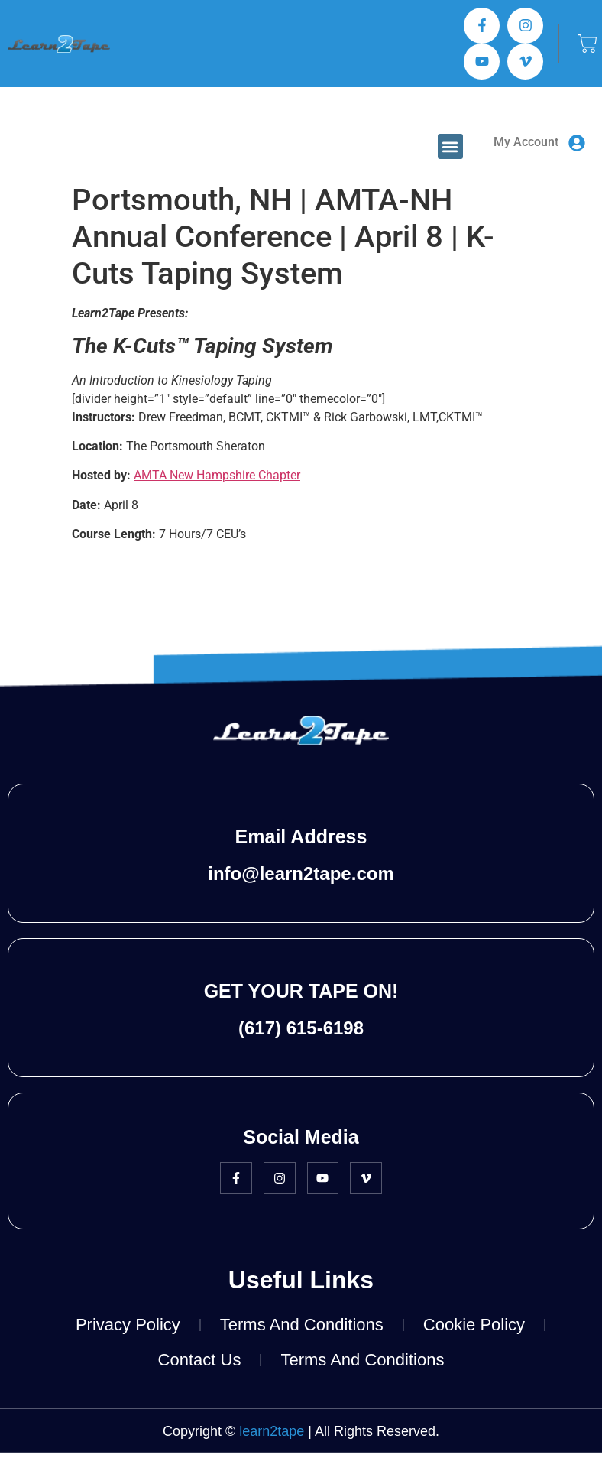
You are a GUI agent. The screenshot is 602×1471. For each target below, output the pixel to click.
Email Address (301, 836)
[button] (450, 146)
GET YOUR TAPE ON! (301, 991)
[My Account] (576, 143)
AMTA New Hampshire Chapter (217, 475)
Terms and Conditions (302, 1324)
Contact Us (199, 1359)
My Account (526, 142)
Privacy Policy (128, 1324)
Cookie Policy (474, 1324)
